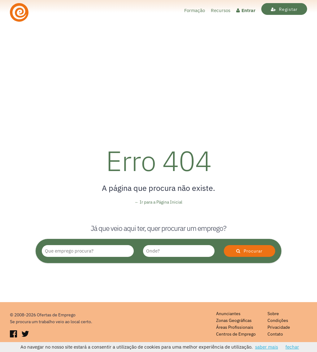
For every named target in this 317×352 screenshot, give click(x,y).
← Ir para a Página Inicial (159, 202)
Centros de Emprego (236, 334)
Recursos (220, 10)
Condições (277, 320)
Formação (194, 10)
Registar (284, 9)
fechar (292, 347)
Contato (275, 334)
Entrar (245, 10)
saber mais (266, 347)
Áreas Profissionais (234, 327)
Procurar (249, 251)
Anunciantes (228, 313)
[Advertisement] (158, 88)
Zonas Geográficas (234, 320)
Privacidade (278, 327)
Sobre (273, 313)
